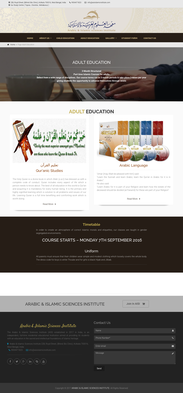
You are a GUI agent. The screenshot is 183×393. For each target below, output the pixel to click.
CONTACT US (150, 38)
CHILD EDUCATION (65, 38)
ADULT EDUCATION (90, 38)
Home (12, 45)
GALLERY (109, 38)
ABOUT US (44, 38)
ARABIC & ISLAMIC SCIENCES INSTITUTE (90, 388)
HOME (30, 38)
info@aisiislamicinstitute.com (40, 350)
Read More (49, 203)
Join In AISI (135, 303)
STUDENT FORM (129, 38)
